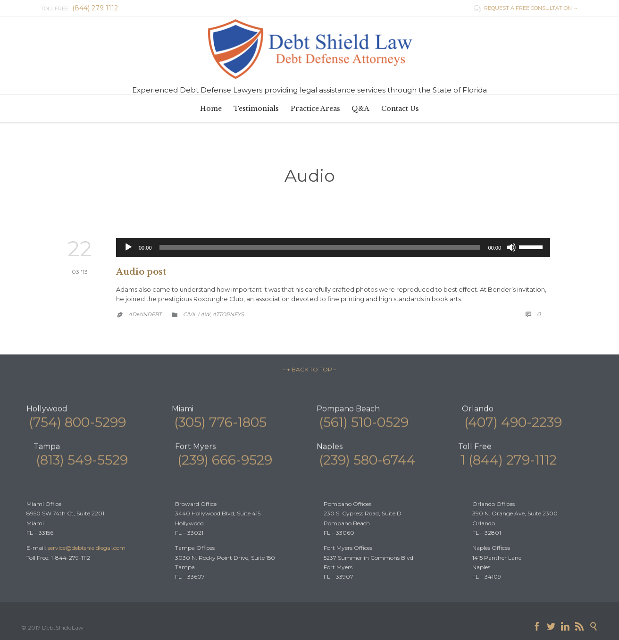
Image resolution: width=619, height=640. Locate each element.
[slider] (320, 247)
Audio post (141, 272)
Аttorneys (228, 314)
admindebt (144, 314)
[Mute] (511, 247)
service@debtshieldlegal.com (86, 547)
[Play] (128, 247)
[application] (333, 247)
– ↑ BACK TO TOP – (309, 369)
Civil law (196, 314)
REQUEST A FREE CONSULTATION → (526, 8)
